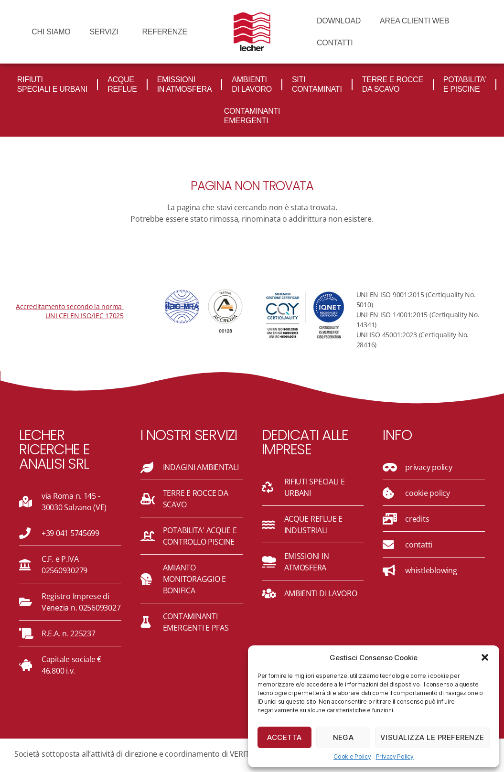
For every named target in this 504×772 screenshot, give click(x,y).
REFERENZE (164, 32)
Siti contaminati (317, 84)
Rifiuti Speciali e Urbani (52, 84)
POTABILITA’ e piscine (464, 84)
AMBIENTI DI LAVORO (252, 84)
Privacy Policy (395, 756)
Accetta (284, 737)
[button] (485, 657)
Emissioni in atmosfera (184, 84)
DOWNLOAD (339, 21)
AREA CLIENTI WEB (414, 21)
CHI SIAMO (51, 32)
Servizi (106, 32)
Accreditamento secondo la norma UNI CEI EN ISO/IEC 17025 (69, 311)
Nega (343, 737)
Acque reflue (122, 84)
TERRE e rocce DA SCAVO (392, 84)
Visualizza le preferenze (432, 737)
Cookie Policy (352, 756)
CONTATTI (335, 43)
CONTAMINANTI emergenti (252, 116)
